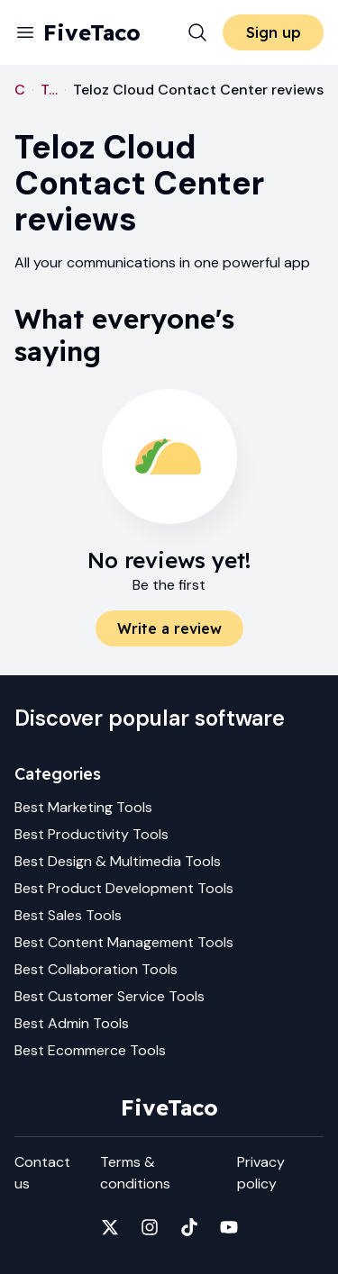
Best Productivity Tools (91, 834)
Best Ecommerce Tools (90, 1050)
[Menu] (25, 32)
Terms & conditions (135, 1172)
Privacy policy (261, 1172)
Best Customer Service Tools (109, 996)
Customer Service (19, 89)
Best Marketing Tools (83, 807)
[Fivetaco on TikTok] (189, 1227)
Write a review (169, 628)
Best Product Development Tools (123, 888)
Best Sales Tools (68, 915)
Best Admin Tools (71, 1023)
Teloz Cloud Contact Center (49, 89)
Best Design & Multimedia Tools (117, 861)
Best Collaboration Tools (96, 969)
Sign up (273, 32)
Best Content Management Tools (123, 942)
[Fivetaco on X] (110, 1227)
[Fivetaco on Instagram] (150, 1227)
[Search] (197, 32)
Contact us (42, 1172)
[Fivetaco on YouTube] (229, 1227)
